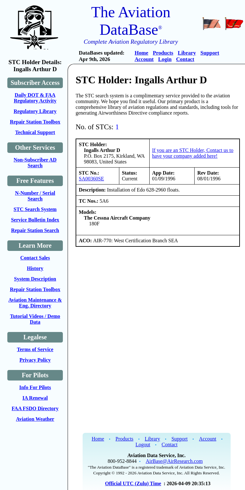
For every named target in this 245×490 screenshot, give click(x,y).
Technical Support (35, 132)
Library (187, 53)
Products (163, 53)
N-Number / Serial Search (35, 195)
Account (144, 59)
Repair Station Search (35, 230)
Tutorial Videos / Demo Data (35, 319)
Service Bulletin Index (35, 219)
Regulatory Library (35, 111)
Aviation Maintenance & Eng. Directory (35, 302)
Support (209, 53)
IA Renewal (35, 398)
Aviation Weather (35, 419)
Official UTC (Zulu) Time (133, 483)
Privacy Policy (35, 360)
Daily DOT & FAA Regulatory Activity (35, 97)
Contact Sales (35, 257)
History (35, 268)
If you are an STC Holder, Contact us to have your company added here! (193, 153)
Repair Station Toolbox (35, 121)
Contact (185, 59)
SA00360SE (91, 178)
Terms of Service (35, 349)
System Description (35, 279)
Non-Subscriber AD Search (35, 162)
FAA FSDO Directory (35, 408)
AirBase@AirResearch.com (174, 461)
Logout (143, 444)
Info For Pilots (35, 387)
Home (141, 53)
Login (165, 59)
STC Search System (35, 209)
